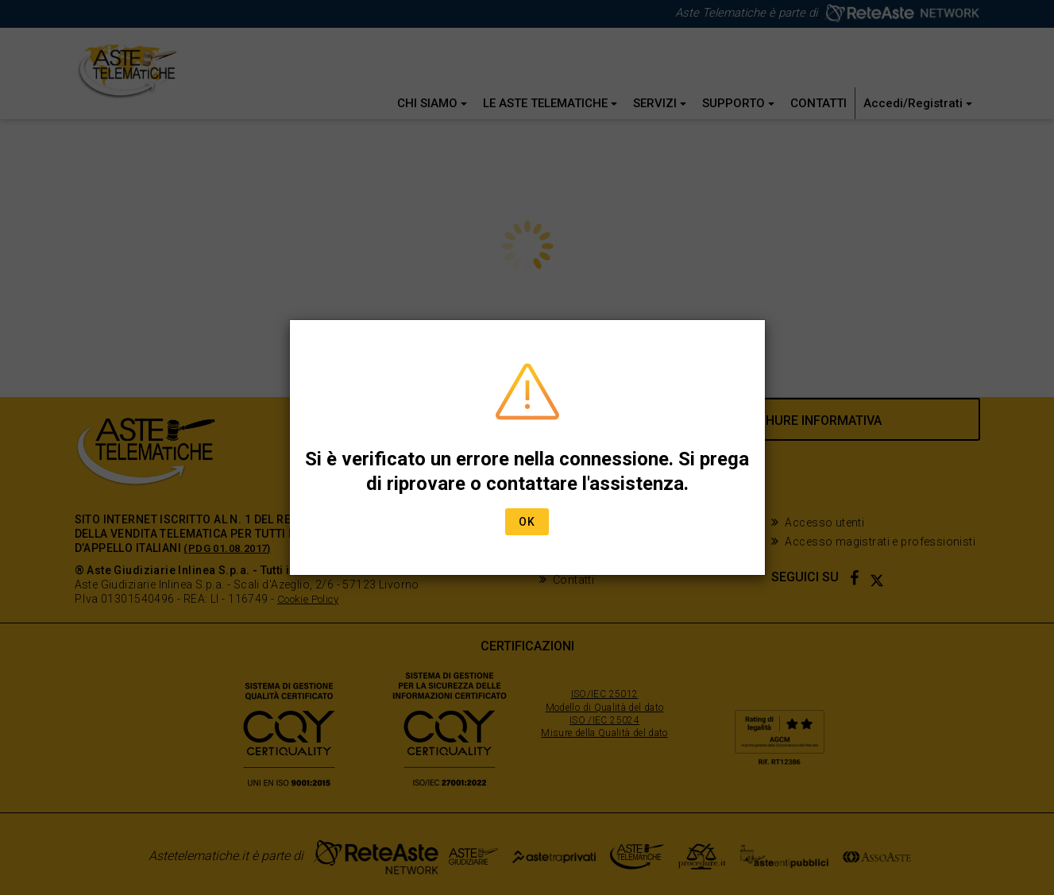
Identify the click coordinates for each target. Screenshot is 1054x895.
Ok (527, 521)
